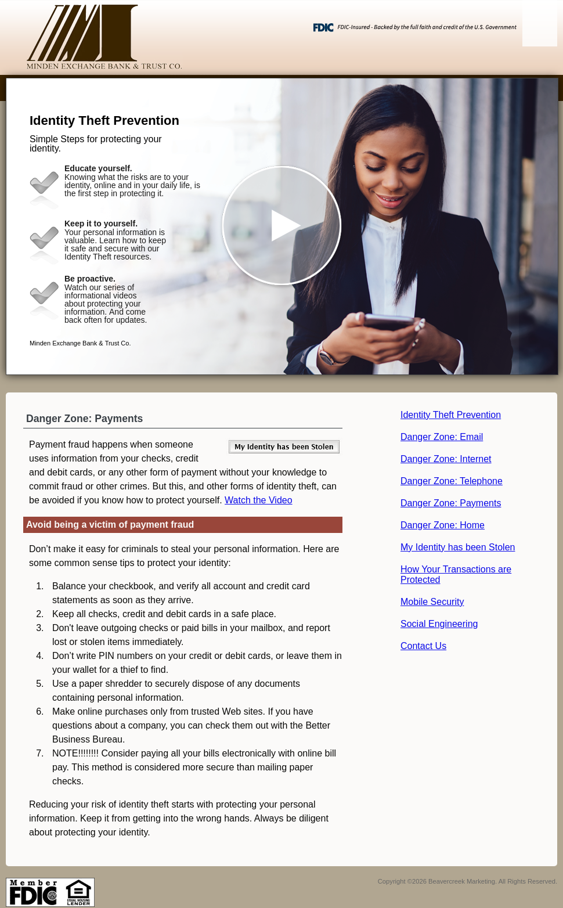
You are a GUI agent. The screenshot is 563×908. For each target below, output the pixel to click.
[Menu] (539, 23)
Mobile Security (432, 602)
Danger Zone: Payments (450, 503)
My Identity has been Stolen (457, 547)
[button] (282, 226)
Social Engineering (439, 624)
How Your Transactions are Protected (455, 574)
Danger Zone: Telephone (451, 481)
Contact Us (423, 646)
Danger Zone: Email (441, 437)
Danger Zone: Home (442, 525)
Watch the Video (259, 500)
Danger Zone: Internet (446, 459)
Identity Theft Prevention (450, 415)
